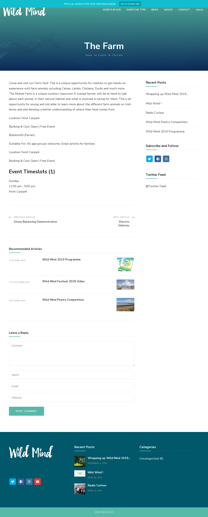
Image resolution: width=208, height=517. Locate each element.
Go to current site (130, 3)
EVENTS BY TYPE (136, 9)
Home (88, 55)
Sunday (14, 181)
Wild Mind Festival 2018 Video (63, 281)
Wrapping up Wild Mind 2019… (167, 94)
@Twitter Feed (156, 186)
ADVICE (168, 9)
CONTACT (184, 9)
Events (102, 55)
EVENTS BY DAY (112, 9)
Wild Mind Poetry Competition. (63, 300)
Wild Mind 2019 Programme (61, 259)
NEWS (154, 9)
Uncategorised (149, 458)
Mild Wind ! (153, 103)
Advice (199, 9)
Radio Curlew (155, 113)
